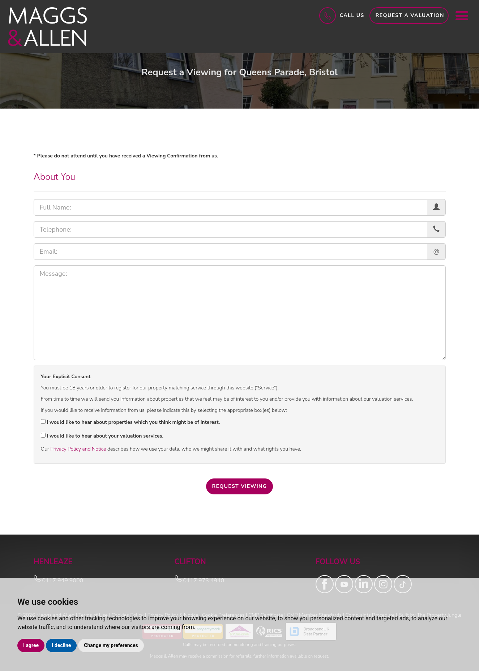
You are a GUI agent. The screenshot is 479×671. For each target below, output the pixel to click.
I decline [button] (61, 645)
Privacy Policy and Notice (78, 449)
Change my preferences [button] (111, 645)
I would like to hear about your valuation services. (102, 435)
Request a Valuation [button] (410, 15)
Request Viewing (239, 486)
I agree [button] (31, 645)
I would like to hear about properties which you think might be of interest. (130, 422)
